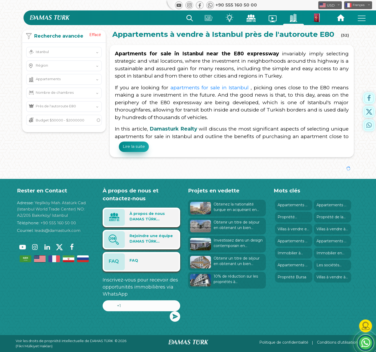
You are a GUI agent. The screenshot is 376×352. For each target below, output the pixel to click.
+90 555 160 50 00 (58, 222)
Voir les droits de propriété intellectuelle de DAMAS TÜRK (64, 341)
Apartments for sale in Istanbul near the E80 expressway (197, 54)
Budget (60, 120)
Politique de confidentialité (283, 342)
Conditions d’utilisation (337, 342)
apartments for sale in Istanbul (210, 88)
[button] (358, 5)
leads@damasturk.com (57, 230)
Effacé (95, 34)
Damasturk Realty (173, 129)
